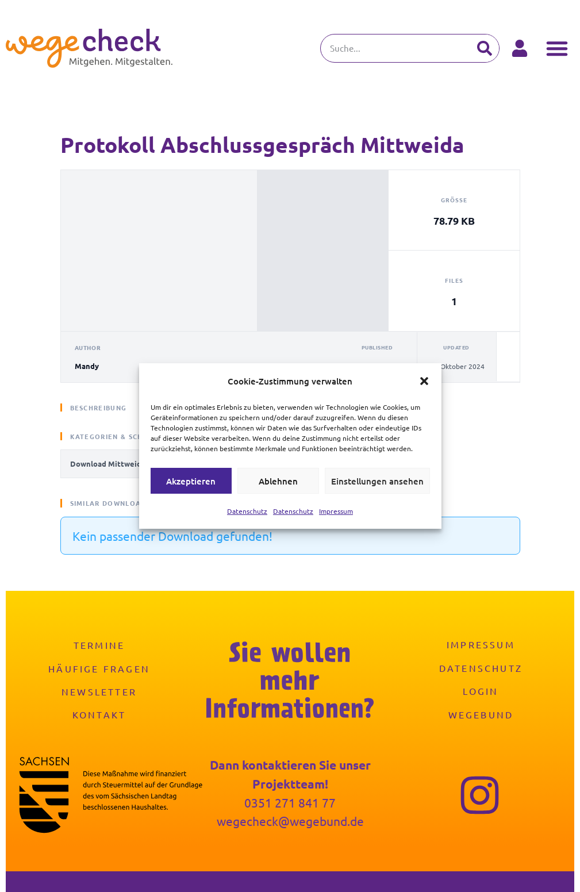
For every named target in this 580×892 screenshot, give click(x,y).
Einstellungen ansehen (377, 481)
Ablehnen (278, 481)
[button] (424, 381)
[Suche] (484, 48)
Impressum (336, 511)
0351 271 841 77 (290, 802)
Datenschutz (247, 511)
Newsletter (99, 691)
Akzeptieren (191, 481)
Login (480, 691)
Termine (99, 645)
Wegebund (481, 714)
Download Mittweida (107, 463)
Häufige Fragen (99, 668)
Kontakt (99, 714)
